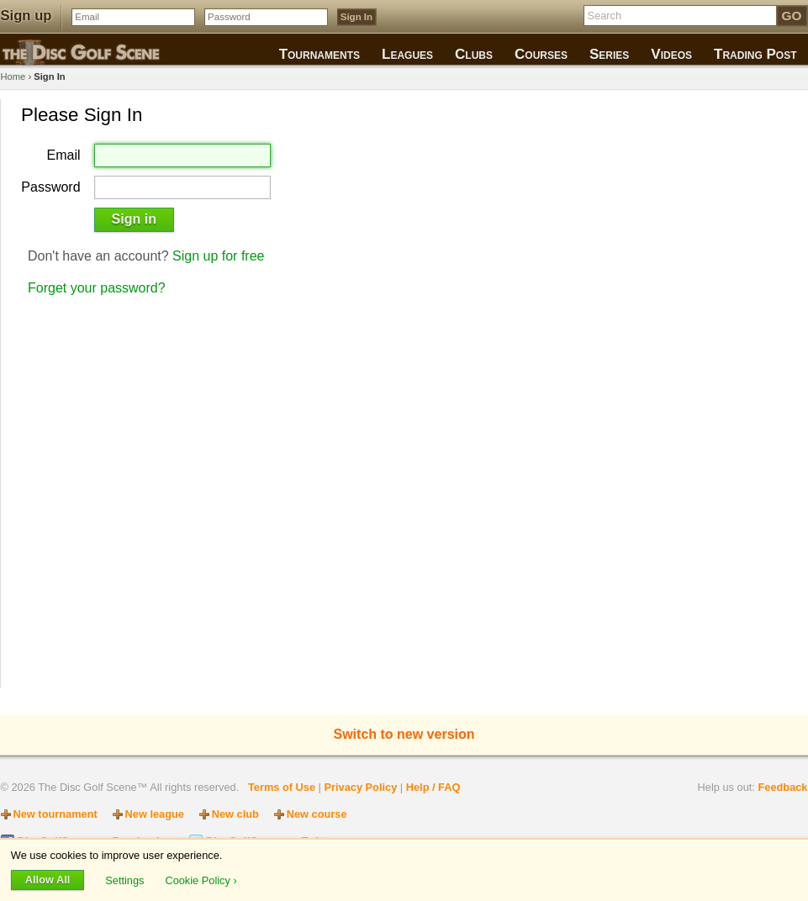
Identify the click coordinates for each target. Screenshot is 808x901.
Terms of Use (281, 787)
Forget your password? (97, 288)
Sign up (26, 16)
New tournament (55, 814)
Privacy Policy (360, 787)
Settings (126, 879)
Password (50, 187)
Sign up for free (218, 256)
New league (154, 814)
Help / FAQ (433, 787)
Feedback (782, 787)
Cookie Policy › (200, 879)
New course (317, 814)
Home (13, 76)
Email (64, 155)
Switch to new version (403, 734)
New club (235, 814)
